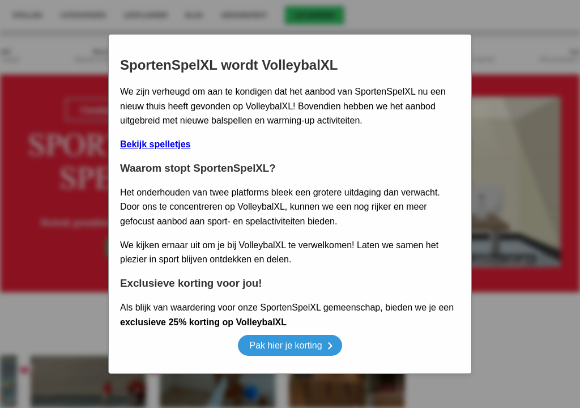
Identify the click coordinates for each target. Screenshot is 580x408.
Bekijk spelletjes (155, 144)
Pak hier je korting (290, 347)
